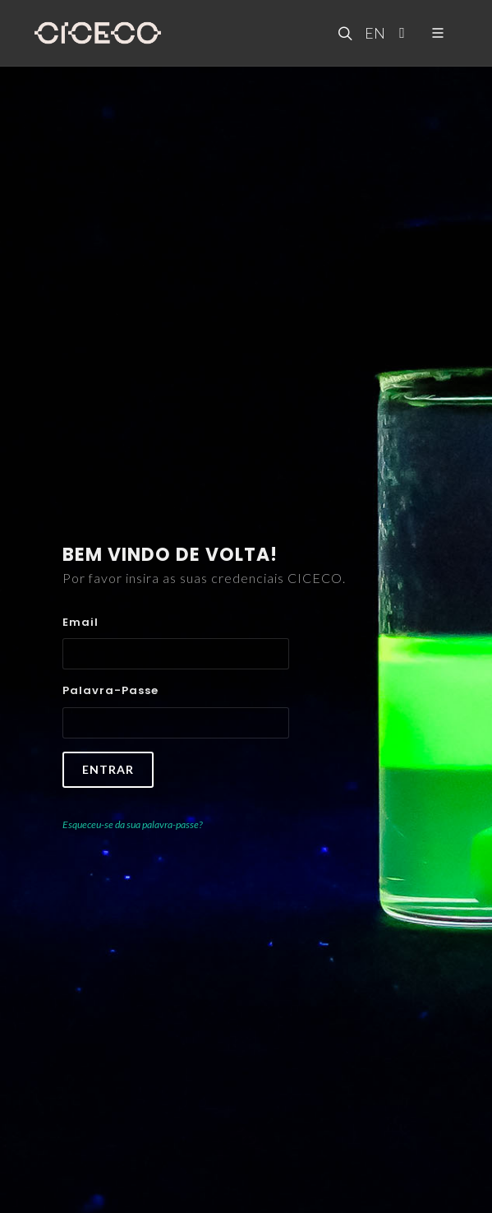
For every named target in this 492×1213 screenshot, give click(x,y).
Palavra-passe (110, 690)
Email (80, 622)
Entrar (108, 769)
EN (373, 33)
